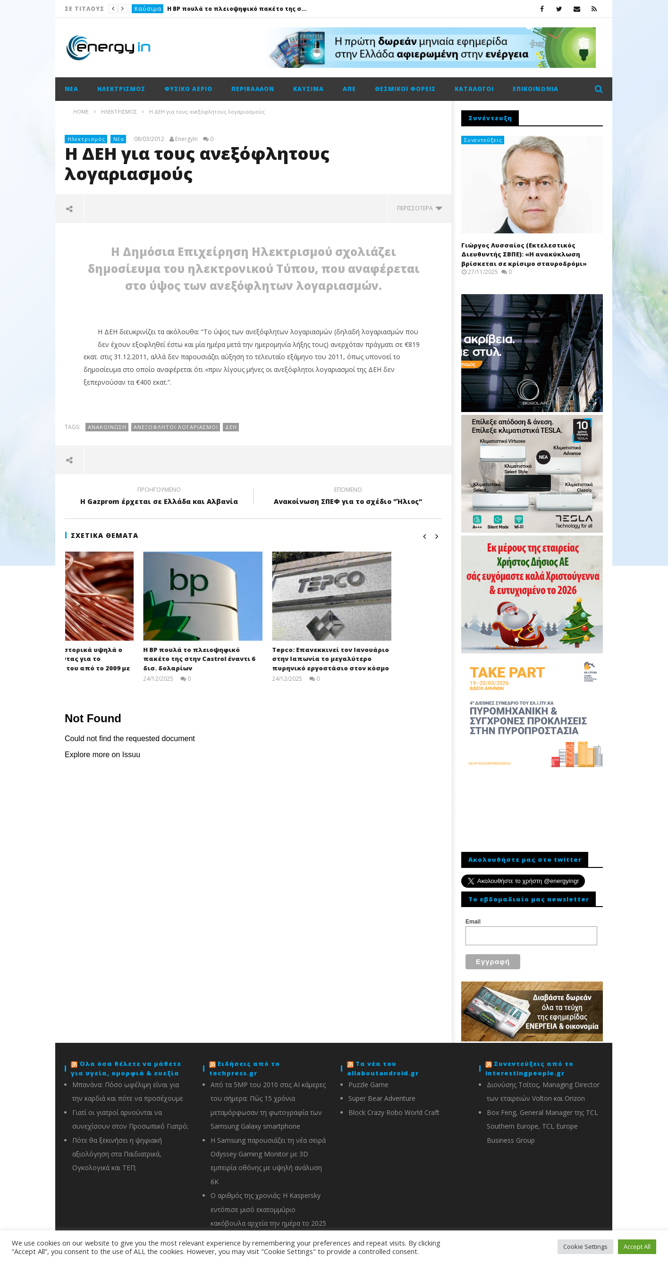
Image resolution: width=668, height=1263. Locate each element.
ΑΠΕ (349, 89)
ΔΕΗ (231, 426)
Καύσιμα (148, 9)
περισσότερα (419, 208)
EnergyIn (186, 139)
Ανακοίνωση (107, 426)
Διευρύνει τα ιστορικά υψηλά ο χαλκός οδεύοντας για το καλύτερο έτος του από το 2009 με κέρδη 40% (123, 663)
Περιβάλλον (252, 89)
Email (473, 921)
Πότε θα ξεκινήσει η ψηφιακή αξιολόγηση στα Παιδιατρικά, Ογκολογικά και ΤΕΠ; (117, 1148)
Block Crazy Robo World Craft (394, 1106)
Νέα (71, 89)
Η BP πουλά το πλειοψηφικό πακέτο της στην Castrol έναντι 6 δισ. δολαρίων (238, 9)
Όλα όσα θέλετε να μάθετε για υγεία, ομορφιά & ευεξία (126, 1063)
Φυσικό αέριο (188, 89)
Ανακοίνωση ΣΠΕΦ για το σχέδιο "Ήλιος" (348, 496)
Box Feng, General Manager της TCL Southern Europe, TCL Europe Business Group (542, 1120)
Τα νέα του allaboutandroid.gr (383, 1063)
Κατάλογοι (474, 89)
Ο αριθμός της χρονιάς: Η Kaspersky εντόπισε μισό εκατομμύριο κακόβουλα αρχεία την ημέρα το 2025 (268, 1203)
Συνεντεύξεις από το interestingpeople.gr (529, 1063)
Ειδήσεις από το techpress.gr (244, 1063)
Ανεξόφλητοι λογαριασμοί (176, 426)
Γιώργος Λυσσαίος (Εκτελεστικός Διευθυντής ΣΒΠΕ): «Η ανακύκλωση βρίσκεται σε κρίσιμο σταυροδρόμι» (524, 254)
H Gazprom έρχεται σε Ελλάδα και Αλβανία (159, 496)
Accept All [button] (637, 1246)
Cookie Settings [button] (585, 1246)
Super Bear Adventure (381, 1092)
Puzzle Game (368, 1078)
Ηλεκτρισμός (121, 89)
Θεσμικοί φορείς (405, 89)
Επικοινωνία (535, 89)
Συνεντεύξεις (483, 139)
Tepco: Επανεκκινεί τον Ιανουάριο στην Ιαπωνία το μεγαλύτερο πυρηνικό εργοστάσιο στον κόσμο (381, 658)
